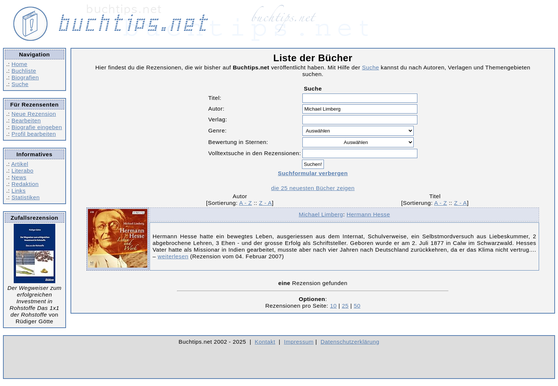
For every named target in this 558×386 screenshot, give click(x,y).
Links (19, 190)
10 (333, 305)
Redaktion (25, 184)
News (19, 177)
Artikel (19, 164)
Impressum (299, 341)
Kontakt (265, 341)
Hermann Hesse (368, 214)
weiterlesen (173, 256)
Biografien (25, 77)
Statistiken (26, 197)
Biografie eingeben (37, 127)
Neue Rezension (34, 114)
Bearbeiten (26, 120)
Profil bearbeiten (34, 134)
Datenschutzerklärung (350, 341)
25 (345, 305)
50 (357, 305)
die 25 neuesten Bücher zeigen (313, 188)
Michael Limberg (321, 214)
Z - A (265, 203)
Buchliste (24, 71)
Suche (20, 84)
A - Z (245, 203)
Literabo (22, 170)
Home (19, 64)
